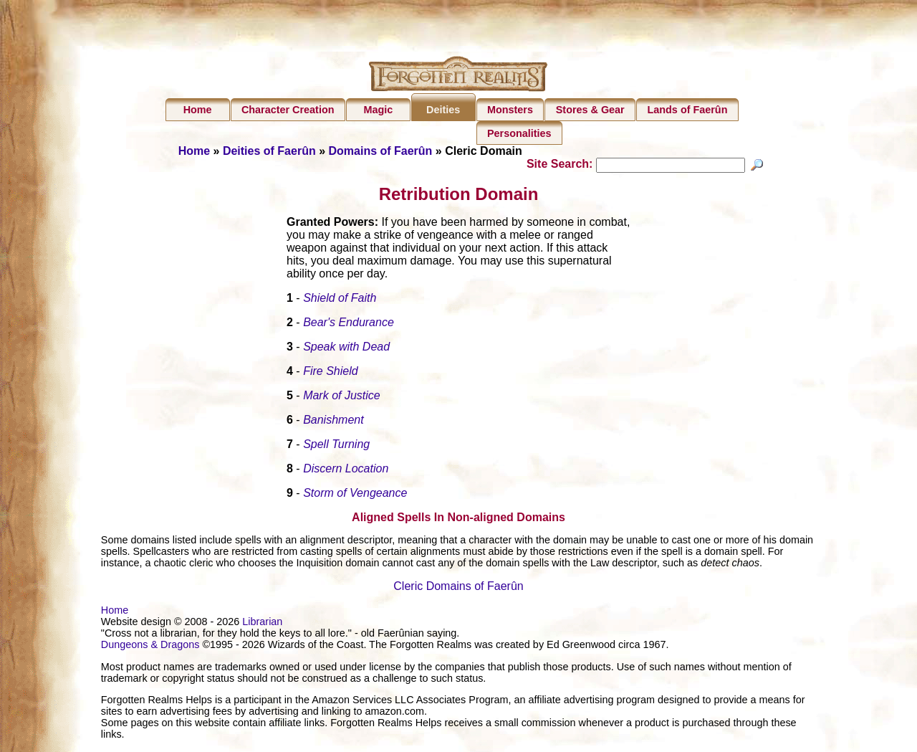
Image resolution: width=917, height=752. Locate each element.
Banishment (333, 422)
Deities (443, 109)
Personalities (519, 133)
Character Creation (288, 109)
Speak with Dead (346, 349)
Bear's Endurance (348, 324)
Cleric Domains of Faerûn (458, 588)
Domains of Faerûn (380, 151)
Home (197, 109)
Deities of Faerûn (269, 151)
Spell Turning (336, 446)
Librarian (262, 623)
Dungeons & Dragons (150, 646)
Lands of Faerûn (688, 109)
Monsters (510, 109)
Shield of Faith (339, 300)
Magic (378, 109)
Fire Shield (330, 373)
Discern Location (345, 471)
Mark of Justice (341, 397)
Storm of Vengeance (355, 495)
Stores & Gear (590, 109)
